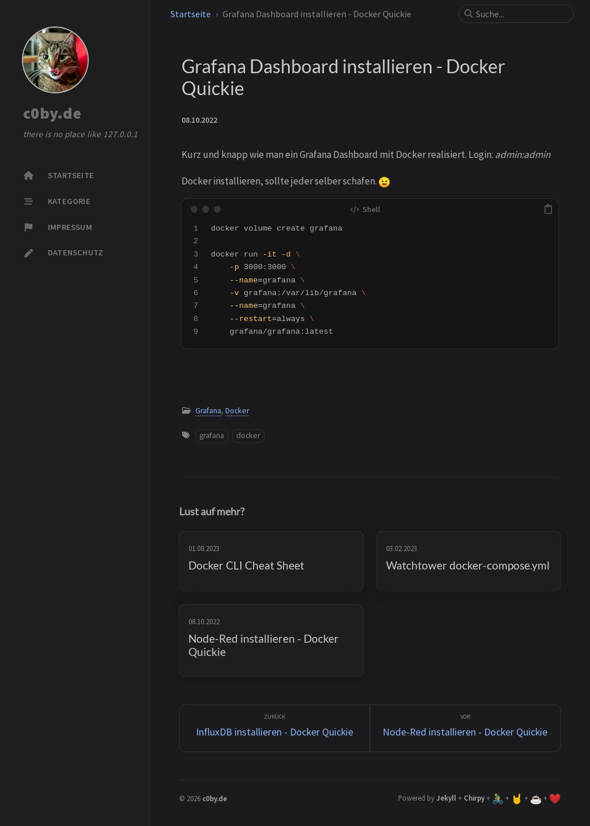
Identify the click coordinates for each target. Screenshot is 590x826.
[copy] (548, 209)
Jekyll (446, 797)
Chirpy (474, 797)
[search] (521, 13)
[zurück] (274, 728)
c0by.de (52, 113)
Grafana (208, 411)
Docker (237, 411)
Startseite (191, 14)
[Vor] (465, 728)
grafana (211, 435)
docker (248, 435)
